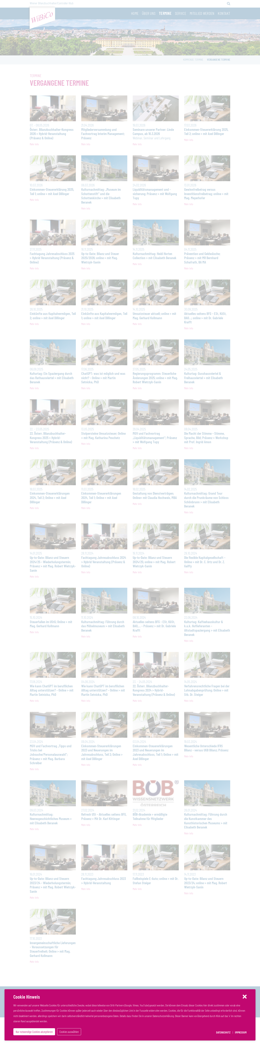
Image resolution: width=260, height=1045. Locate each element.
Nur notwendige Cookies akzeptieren (33, 1032)
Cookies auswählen (67, 1032)
